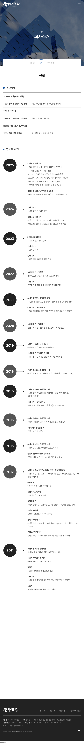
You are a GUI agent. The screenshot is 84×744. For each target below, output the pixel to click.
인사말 (32, 63)
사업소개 (52, 711)
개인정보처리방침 (75, 711)
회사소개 (42, 711)
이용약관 (62, 711)
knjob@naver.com (17, 726)
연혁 (41, 63)
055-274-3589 (36, 723)
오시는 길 (50, 63)
